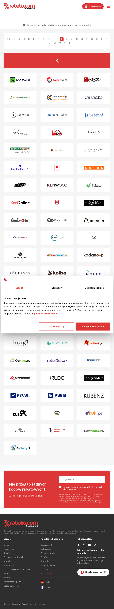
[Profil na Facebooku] (79, 545)
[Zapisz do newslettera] (98, 480)
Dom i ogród (46, 545)
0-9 (8, 39)
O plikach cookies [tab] (94, 287)
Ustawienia (56, 326)
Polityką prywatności (70, 489)
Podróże (44, 557)
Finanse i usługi (48, 565)
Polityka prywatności (13, 557)
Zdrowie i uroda (48, 553)
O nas (6, 545)
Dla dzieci (45, 569)
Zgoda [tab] (19, 287)
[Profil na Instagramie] (84, 545)
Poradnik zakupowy (12, 581)
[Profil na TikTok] (95, 545)
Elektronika (46, 549)
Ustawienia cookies (13, 586)
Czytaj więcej (97, 502)
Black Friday (9, 565)
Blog (6, 573)
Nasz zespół (9, 549)
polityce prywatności (46, 313)
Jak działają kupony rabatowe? (17, 569)
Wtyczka (8, 577)
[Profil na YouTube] (89, 545)
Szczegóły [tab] (57, 287)
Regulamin (87, 496)
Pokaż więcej (46, 573)
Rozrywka (45, 561)
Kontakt (7, 561)
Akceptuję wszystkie (93, 326)
